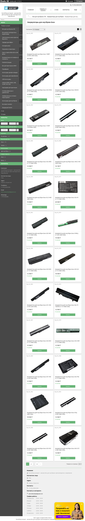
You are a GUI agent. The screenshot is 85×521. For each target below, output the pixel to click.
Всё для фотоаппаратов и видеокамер (9, 33)
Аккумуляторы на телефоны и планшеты (10, 58)
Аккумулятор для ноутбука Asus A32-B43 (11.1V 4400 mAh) (39, 270)
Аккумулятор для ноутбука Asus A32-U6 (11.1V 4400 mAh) (67, 270)
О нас (2, 111)
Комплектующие (6, 62)
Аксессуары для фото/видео (10, 72)
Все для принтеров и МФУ (9, 65)
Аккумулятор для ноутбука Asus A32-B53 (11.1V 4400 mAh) (39, 341)
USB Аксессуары (6, 79)
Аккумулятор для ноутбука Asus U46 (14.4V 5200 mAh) (67, 162)
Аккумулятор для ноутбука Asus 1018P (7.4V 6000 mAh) (38, 126)
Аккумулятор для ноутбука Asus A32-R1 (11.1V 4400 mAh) (66, 198)
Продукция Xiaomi (7, 107)
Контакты (66, 9)
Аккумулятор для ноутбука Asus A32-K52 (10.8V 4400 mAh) (39, 449)
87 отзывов (70, 1)
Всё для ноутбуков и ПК (8, 29)
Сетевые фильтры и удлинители (7, 91)
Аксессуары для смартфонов (10, 76)
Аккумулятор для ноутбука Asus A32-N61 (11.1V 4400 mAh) (39, 234)
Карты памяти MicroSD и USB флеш (10, 53)
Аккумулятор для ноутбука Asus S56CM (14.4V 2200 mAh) (66, 90)
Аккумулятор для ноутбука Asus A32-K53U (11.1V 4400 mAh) (39, 90)
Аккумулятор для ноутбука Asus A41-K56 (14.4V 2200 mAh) (39, 377)
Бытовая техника (7, 104)
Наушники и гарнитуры (8, 49)
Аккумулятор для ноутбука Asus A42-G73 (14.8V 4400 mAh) (67, 449)
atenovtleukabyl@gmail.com (8, 192)
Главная (31, 9)
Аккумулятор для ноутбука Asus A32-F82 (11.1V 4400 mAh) (67, 377)
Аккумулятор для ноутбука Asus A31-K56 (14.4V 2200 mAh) (39, 305)
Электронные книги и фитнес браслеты (10, 38)
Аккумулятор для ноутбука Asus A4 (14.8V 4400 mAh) (39, 413)
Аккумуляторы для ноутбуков (55, 16)
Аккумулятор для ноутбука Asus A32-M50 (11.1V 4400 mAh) (39, 162)
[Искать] (21, 19)
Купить (40, 64)
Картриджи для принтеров (9, 87)
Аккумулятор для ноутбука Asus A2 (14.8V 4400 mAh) (39, 198)
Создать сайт (13, 1)
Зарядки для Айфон (7, 42)
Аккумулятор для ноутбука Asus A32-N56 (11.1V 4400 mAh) (67, 54)
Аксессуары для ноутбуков (9, 101)
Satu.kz (50, 517)
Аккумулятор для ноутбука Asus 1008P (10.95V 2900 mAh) (38, 54)
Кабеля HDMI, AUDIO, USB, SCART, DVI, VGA (9, 83)
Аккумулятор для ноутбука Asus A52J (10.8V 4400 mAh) (66, 413)
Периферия (5, 69)
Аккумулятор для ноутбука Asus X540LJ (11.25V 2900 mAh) (66, 234)
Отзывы (3, 114)
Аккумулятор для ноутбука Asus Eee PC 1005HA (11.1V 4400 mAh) (66, 305)
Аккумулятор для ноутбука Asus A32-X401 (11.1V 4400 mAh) (67, 341)
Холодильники (6, 45)
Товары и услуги (5, 25)
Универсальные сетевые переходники (9, 96)
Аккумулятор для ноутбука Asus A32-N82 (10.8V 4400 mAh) (67, 126)
